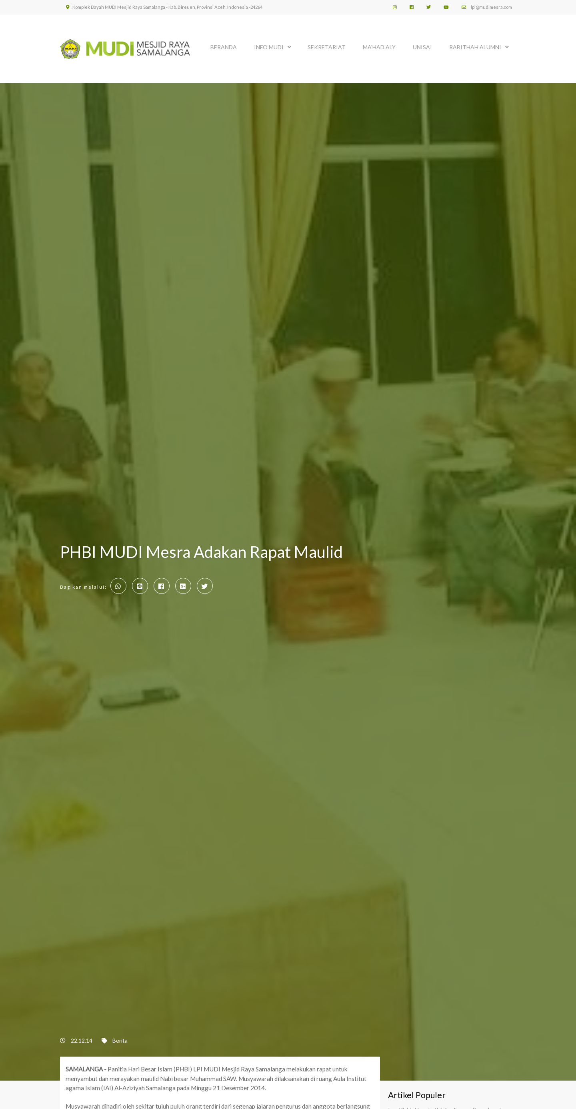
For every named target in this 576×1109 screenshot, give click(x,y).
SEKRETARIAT (327, 47)
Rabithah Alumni (475, 47)
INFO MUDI (269, 47)
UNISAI (422, 47)
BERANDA (223, 47)
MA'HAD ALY (379, 47)
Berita (120, 1040)
